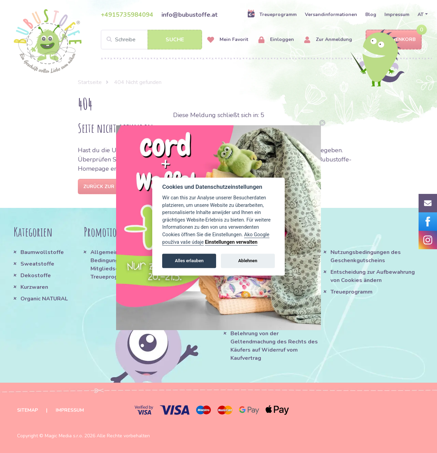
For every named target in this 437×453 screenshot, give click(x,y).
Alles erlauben (189, 260)
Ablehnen (247, 260)
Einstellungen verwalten (231, 242)
